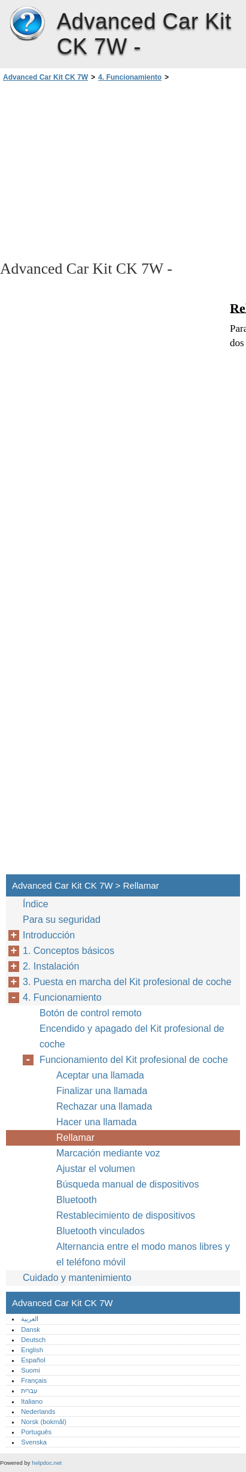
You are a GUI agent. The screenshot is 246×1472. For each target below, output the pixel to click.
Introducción (49, 935)
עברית (29, 1390)
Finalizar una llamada (101, 1091)
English (32, 1349)
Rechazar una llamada (104, 1106)
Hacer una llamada (96, 1122)
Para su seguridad (62, 919)
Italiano (31, 1401)
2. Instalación (51, 966)
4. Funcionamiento (130, 77)
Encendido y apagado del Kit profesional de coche (132, 1036)
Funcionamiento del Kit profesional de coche (134, 1060)
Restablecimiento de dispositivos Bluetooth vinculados (125, 1223)
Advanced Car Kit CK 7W (27, 24)
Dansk (30, 1329)
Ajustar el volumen (95, 1169)
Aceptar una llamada (100, 1075)
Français (34, 1380)
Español (33, 1360)
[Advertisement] (123, 170)
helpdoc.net (47, 1462)
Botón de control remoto (91, 1013)
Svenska (34, 1442)
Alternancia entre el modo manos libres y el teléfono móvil (143, 1254)
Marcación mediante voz (108, 1153)
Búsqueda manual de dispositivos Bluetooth (127, 1192)
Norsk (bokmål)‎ (43, 1421)
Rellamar (75, 1137)
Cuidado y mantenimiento (77, 1278)
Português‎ (36, 1431)
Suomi (30, 1370)
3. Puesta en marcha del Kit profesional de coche (127, 982)
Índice (35, 904)
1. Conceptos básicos (68, 951)
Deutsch (33, 1339)
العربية (29, 1318)
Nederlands (38, 1411)
